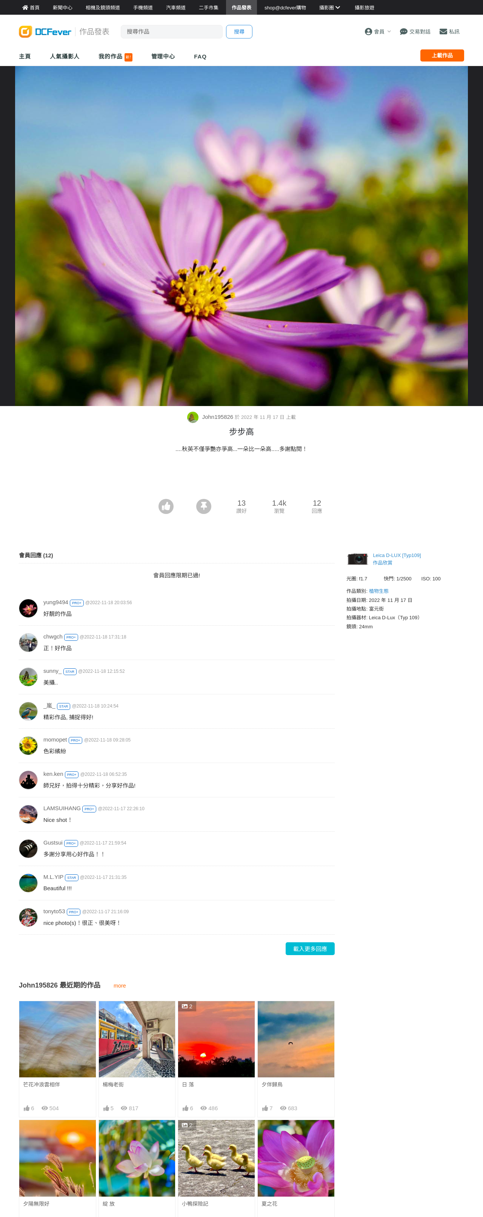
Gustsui (53, 842)
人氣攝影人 (65, 56)
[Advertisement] (241, 478)
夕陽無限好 (36, 1204)
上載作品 (442, 55)
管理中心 (163, 56)
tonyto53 (54, 911)
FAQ (200, 56)
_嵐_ (49, 705)
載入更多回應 (310, 949)
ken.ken (53, 774)
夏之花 (269, 1204)
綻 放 (109, 1204)
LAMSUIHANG (62, 808)
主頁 (25, 56)
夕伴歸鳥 (272, 1085)
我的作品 (115, 57)
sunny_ (52, 671)
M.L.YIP (53, 877)
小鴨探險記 (195, 1204)
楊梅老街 (113, 1085)
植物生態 (379, 591)
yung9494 (55, 602)
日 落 (188, 1085)
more (120, 986)
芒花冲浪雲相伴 (41, 1085)
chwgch (53, 636)
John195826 (211, 417)
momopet (55, 739)
